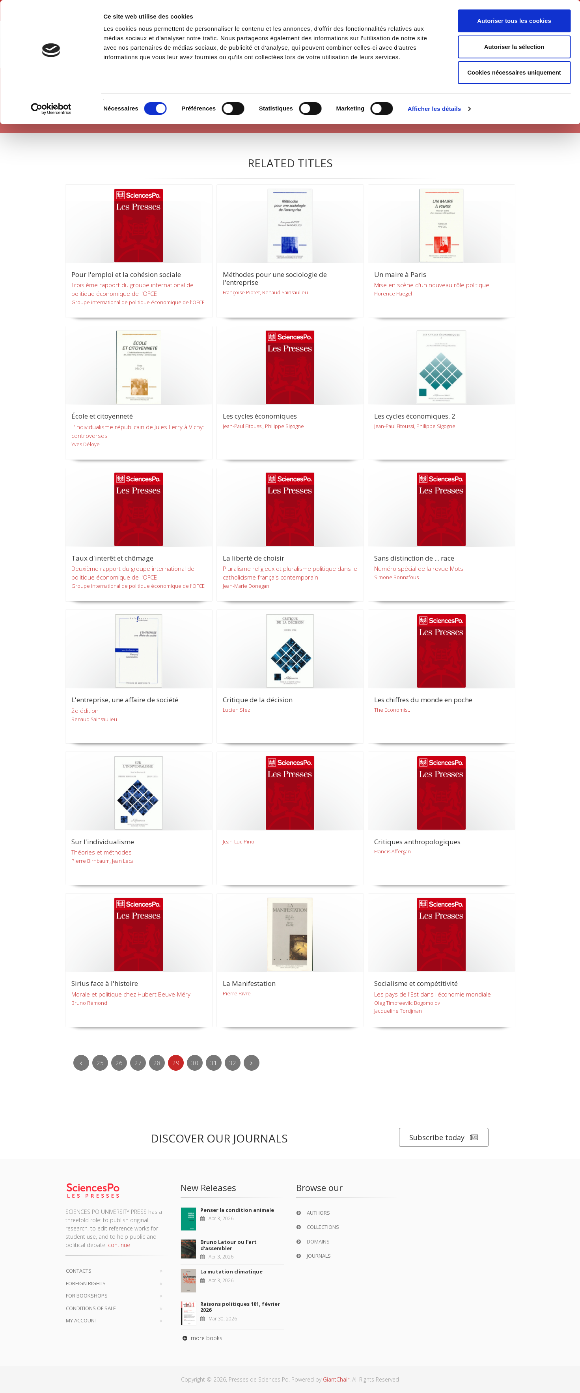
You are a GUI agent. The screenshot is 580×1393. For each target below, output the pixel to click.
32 (232, 1063)
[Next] (251, 1063)
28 (156, 1063)
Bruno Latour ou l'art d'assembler (228, 1245)
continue (119, 1245)
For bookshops (87, 1295)
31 (213, 1063)
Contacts (78, 1270)
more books (201, 1338)
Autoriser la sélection (514, 46)
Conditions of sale (91, 1308)
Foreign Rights (86, 1283)
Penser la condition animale (237, 1209)
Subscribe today (443, 1137)
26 (119, 1063)
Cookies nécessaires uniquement (514, 72)
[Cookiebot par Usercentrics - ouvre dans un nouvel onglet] (51, 109)
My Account (81, 1320)
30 (194, 1063)
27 (138, 1063)
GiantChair (336, 1379)
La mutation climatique (231, 1271)
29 (175, 1063)
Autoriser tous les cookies (514, 20)
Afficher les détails (434, 108)
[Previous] (81, 1063)
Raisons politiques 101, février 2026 (240, 1307)
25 (100, 1063)
